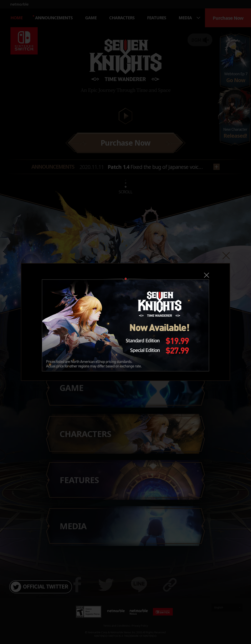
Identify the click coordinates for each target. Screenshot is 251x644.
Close (206, 275)
